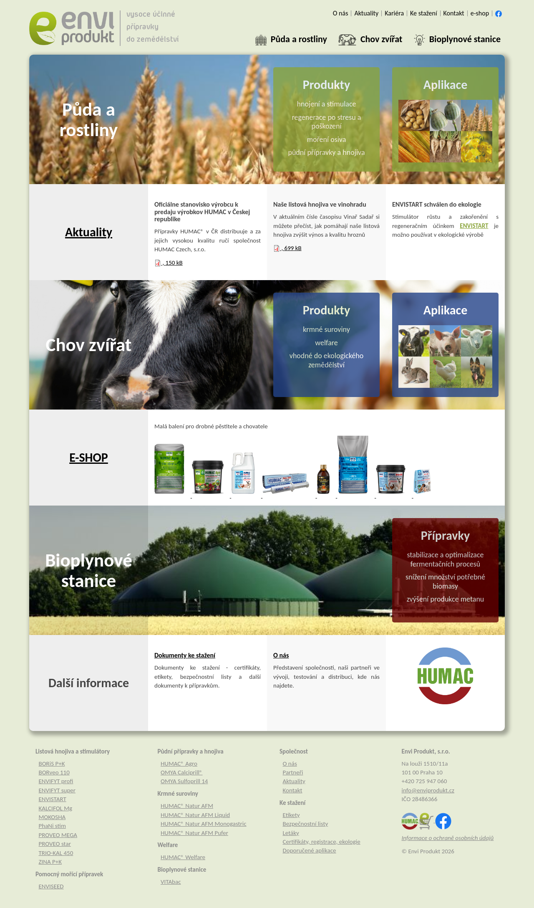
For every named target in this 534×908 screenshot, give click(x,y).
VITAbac (171, 881)
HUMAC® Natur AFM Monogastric (204, 823)
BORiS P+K (52, 763)
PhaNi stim (52, 826)
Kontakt (292, 790)
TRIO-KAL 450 (56, 853)
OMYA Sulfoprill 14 (184, 781)
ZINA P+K (50, 861)
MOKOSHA (52, 817)
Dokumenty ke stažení (184, 655)
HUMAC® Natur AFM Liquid (195, 815)
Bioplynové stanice (88, 570)
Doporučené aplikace (309, 850)
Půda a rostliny (89, 120)
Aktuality (88, 232)
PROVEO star (55, 843)
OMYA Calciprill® (181, 772)
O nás (281, 655)
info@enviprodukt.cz (428, 790)
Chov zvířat (89, 344)
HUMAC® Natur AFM (187, 805)
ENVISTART (474, 226)
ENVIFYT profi (56, 781)
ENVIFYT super (57, 790)
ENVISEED (51, 886)
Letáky (291, 833)
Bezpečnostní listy (305, 823)
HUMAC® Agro (179, 763)
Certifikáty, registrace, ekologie (321, 841)
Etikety (291, 815)
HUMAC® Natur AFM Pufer (194, 833)
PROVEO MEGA (58, 835)
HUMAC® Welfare (183, 857)
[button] (291, 39)
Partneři (293, 772)
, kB (168, 262)
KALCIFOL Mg (56, 808)
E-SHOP (88, 457)
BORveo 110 (54, 772)
